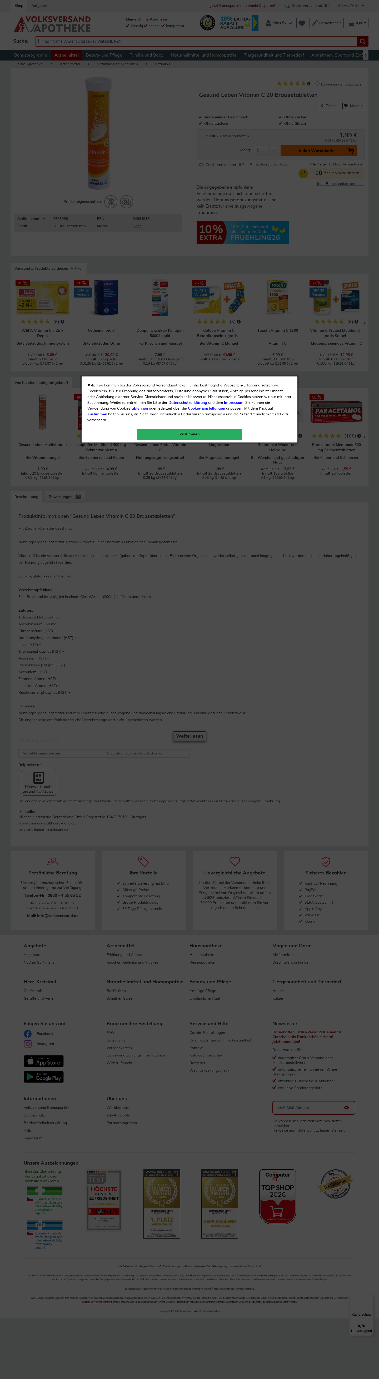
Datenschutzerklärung (187, 118)
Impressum (233, 118)
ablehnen (140, 124)
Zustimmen (97, 130)
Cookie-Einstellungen (206, 124)
